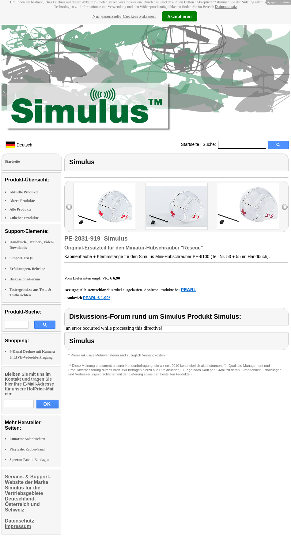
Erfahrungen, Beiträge (27, 269)
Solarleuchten (27, 439)
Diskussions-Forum (24, 279)
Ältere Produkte (22, 201)
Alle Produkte (20, 209)
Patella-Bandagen (29, 460)
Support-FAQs (20, 258)
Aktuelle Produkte (23, 192)
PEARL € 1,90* (96, 297)
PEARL (188, 289)
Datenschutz (226, 7)
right (285, 207)
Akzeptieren (179, 16)
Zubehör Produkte (24, 218)
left (69, 207)
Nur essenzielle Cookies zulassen (124, 16)
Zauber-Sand (27, 449)
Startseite (190, 144)
